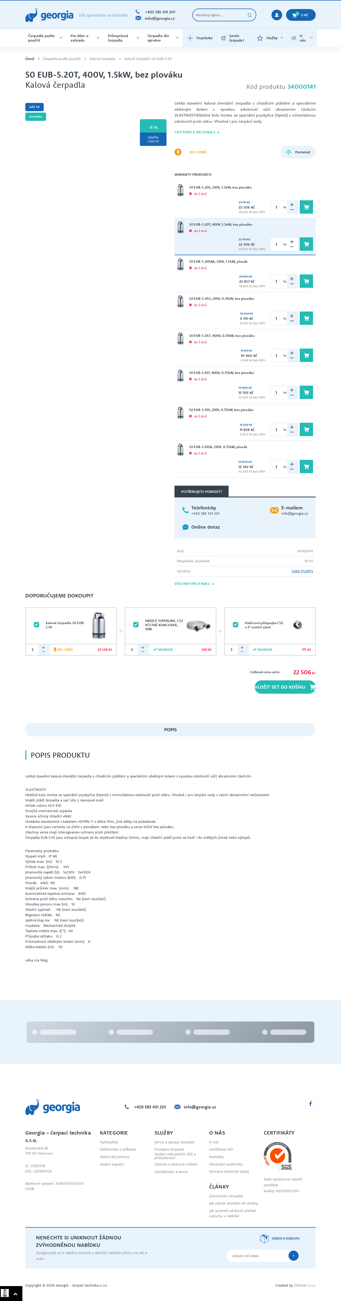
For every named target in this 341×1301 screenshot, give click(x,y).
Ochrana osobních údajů (229, 1171)
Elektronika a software (118, 1149)
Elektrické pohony (114, 1156)
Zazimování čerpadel (226, 1196)
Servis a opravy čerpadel (174, 1142)
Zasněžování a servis (171, 1171)
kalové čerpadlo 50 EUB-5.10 (148, 59)
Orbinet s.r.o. (305, 1285)
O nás (302, 38)
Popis (170, 730)
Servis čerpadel (232, 38)
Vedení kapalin (112, 1164)
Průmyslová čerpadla (123, 38)
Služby (270, 38)
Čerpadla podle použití (45, 38)
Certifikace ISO (221, 1149)
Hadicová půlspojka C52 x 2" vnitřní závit (264, 625)
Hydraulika (109, 1142)
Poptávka (200, 38)
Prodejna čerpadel (169, 1149)
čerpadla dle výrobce (163, 38)
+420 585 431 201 (205, 513)
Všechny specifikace (194, 583)
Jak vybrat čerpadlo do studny (233, 1203)
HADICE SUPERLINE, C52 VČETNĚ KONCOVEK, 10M (164, 624)
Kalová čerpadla (102, 59)
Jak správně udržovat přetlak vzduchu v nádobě (232, 1213)
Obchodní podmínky (226, 1164)
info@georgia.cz (294, 513)
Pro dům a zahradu (85, 38)
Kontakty (216, 1156)
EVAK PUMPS (302, 571)
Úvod (29, 59)
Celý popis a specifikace (197, 132)
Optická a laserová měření (176, 1164)
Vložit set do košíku (285, 687)
